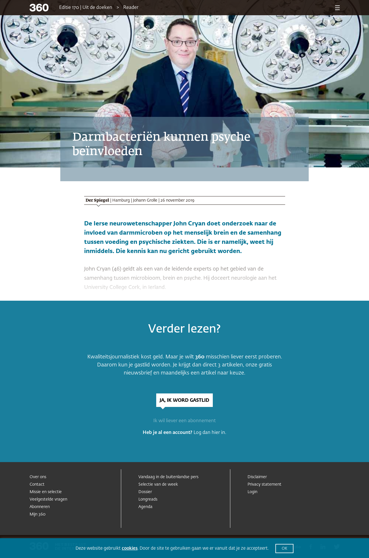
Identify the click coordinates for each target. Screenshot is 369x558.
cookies (130, 548)
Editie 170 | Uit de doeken (85, 7)
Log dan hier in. (210, 432)
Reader (130, 7)
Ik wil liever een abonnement (184, 421)
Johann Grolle (145, 200)
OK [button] (284, 549)
